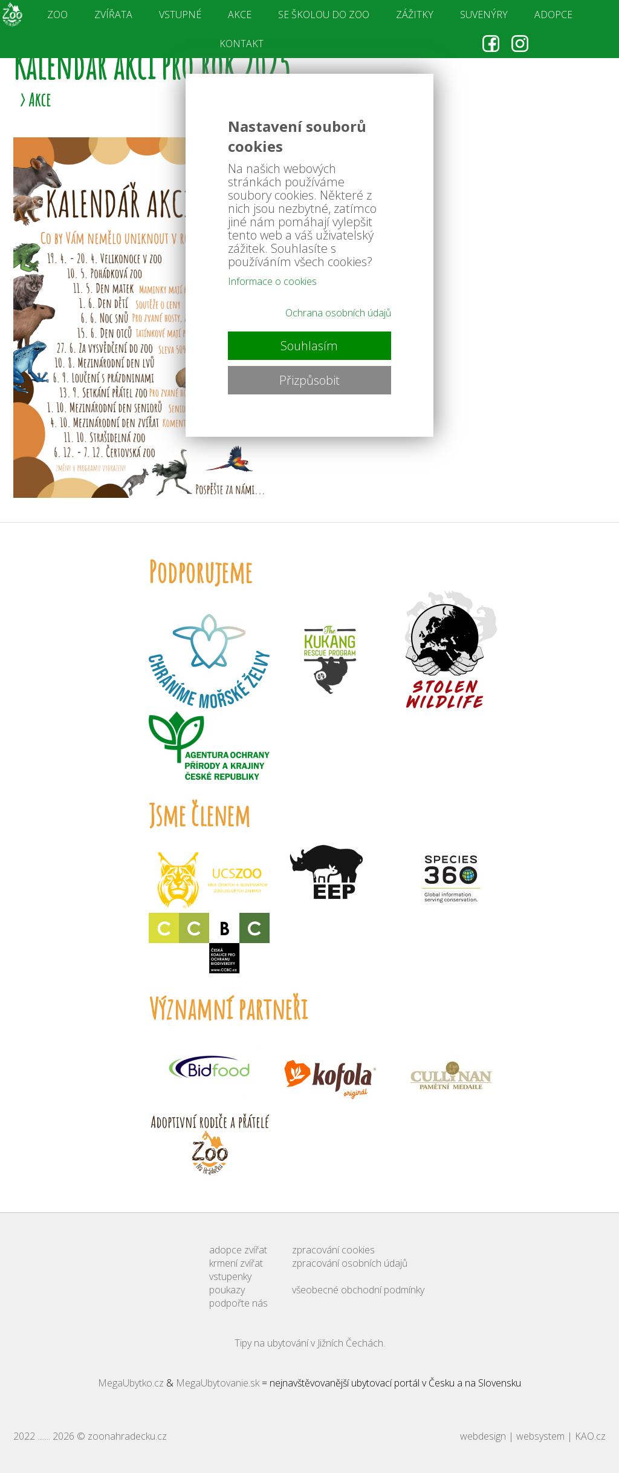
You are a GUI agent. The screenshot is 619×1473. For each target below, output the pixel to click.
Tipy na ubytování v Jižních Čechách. (310, 1343)
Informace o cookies (272, 281)
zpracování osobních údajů (349, 1263)
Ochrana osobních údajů (338, 312)
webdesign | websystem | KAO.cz (533, 1436)
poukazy (227, 1289)
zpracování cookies (333, 1249)
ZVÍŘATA (113, 14)
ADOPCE (553, 14)
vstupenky (230, 1276)
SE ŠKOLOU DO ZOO (323, 14)
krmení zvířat (236, 1263)
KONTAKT (241, 43)
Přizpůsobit (309, 380)
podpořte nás (238, 1303)
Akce (39, 99)
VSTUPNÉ (180, 14)
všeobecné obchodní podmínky (358, 1289)
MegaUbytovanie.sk (217, 1383)
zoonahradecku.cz (127, 1436)
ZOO (57, 14)
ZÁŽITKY (414, 14)
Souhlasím (309, 346)
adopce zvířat (238, 1249)
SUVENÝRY (484, 14)
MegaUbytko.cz (131, 1383)
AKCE (239, 14)
